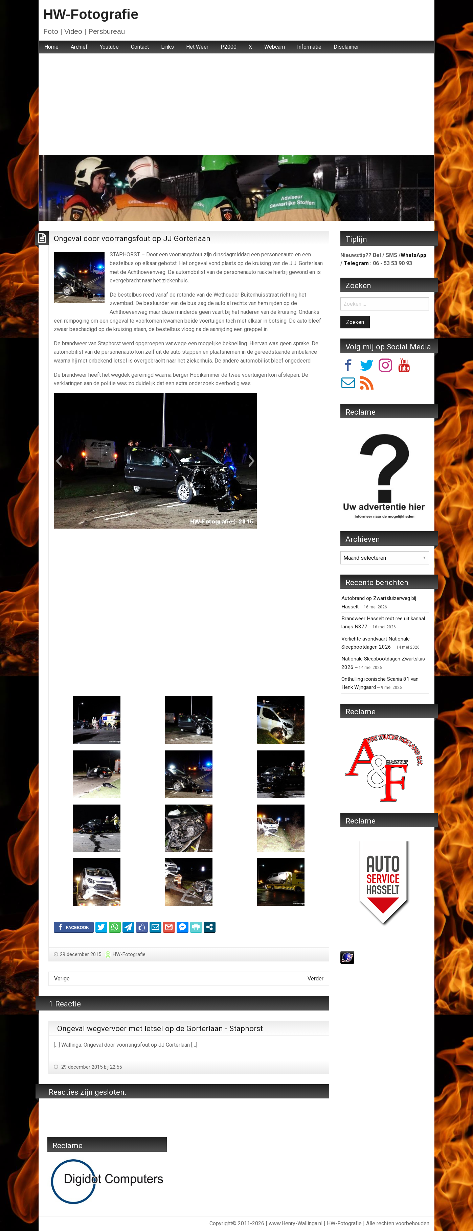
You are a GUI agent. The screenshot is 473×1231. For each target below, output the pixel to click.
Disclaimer (346, 47)
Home (51, 47)
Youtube (109, 47)
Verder (315, 978)
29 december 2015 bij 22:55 (91, 1067)
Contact (140, 47)
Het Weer (197, 47)
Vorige (62, 978)
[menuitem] (51, 47)
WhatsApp (413, 255)
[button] (58, 461)
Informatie (309, 47)
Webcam (274, 47)
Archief (79, 47)
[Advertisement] (236, 104)
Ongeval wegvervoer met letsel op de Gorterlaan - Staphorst (160, 1028)
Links (167, 47)
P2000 (228, 47)
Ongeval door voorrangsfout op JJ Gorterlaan (132, 238)
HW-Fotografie (90, 14)
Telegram (356, 263)
